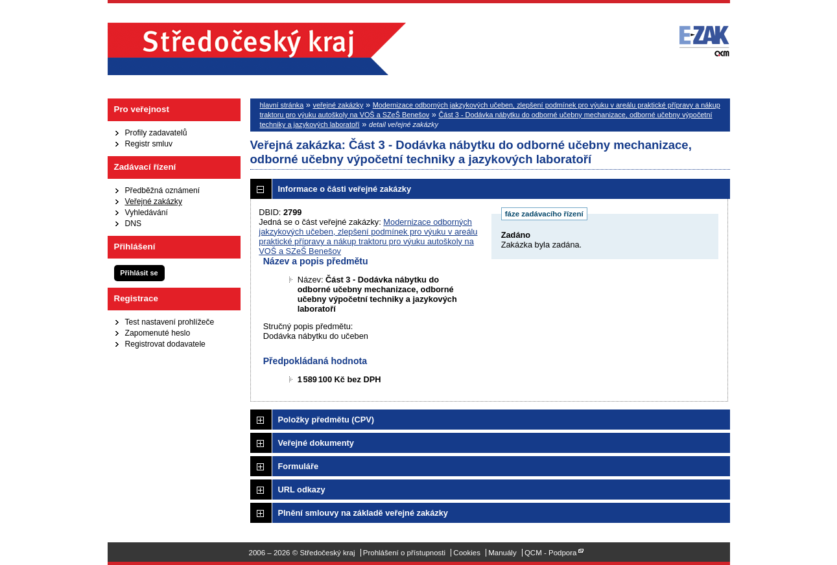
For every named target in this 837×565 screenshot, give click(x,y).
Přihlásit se (139, 273)
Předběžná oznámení (162, 190)
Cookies (466, 553)
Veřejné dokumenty (316, 443)
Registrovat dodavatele (165, 344)
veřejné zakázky (337, 105)
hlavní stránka (282, 105)
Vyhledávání (146, 212)
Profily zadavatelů (156, 132)
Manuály (502, 553)
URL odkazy (301, 489)
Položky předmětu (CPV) (326, 419)
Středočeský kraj (257, 49)
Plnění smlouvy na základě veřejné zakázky (363, 513)
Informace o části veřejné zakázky (345, 189)
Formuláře (298, 466)
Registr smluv (149, 143)
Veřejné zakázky (154, 201)
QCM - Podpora (551, 553)
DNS (133, 223)
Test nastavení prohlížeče (170, 322)
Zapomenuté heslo (158, 333)
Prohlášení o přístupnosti (404, 553)
